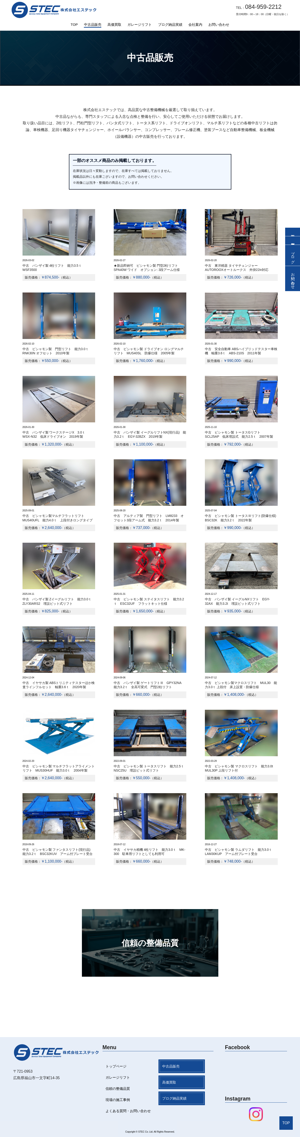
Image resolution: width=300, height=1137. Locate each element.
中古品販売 (92, 24)
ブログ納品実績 (170, 24)
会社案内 (195, 24)
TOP (74, 24)
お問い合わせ (218, 24)
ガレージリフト (139, 24)
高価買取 (114, 24)
